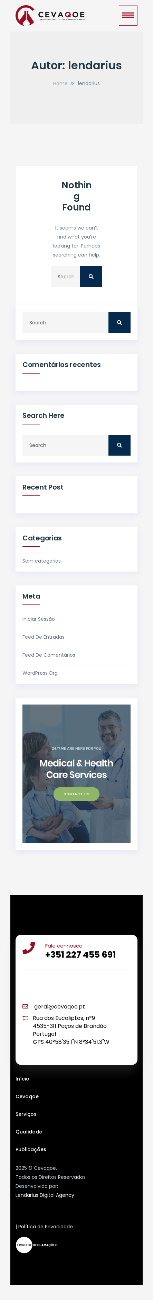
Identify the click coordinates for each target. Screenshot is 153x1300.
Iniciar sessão (38, 619)
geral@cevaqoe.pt (59, 1007)
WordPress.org (40, 673)
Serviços (26, 1114)
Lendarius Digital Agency (45, 1195)
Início (22, 1078)
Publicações (31, 1149)
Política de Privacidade (45, 1226)
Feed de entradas (43, 637)
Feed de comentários (48, 655)
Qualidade (29, 1131)
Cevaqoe (27, 1096)
